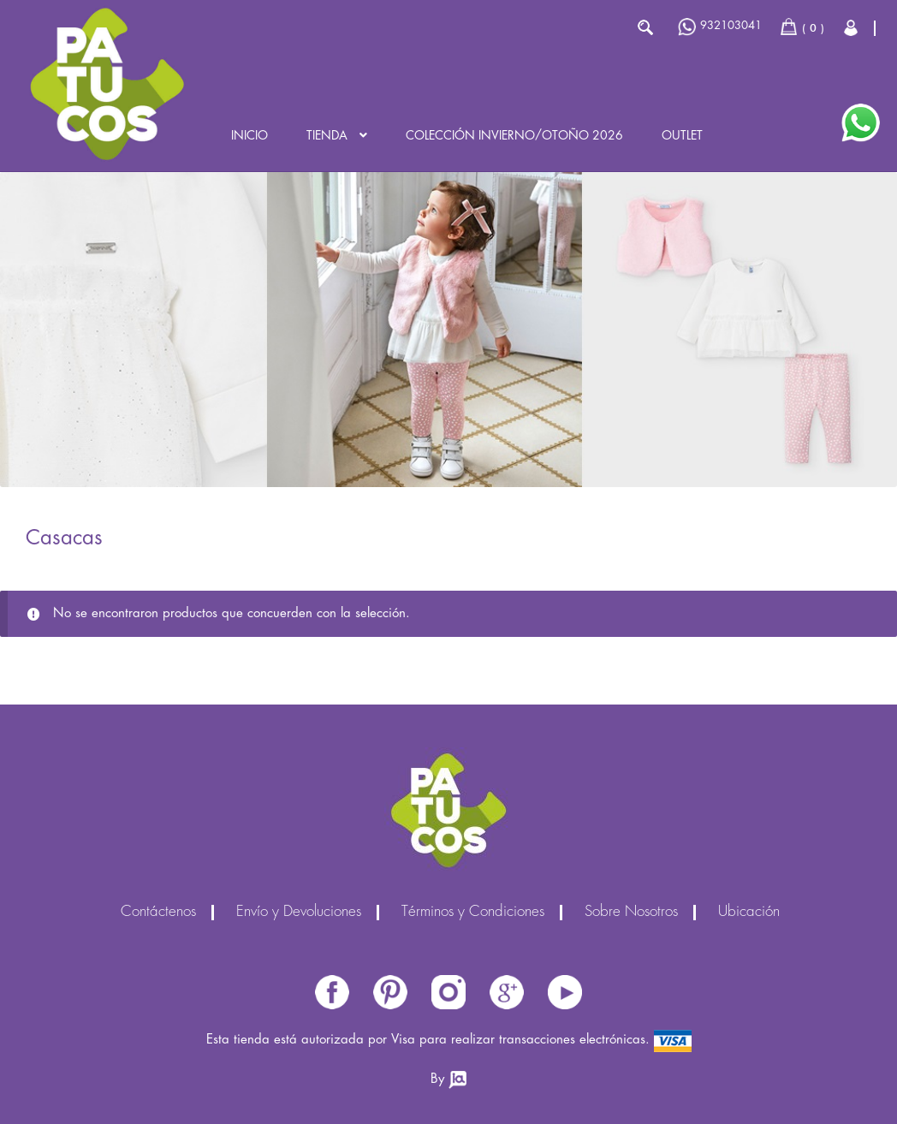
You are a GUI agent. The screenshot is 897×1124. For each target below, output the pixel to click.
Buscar (645, 27)
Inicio (249, 136)
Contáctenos (158, 912)
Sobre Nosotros (631, 912)
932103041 (720, 27)
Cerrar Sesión (852, 28)
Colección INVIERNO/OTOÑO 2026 (514, 136)
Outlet (682, 136)
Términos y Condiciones (472, 912)
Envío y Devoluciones (298, 912)
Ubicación (749, 912)
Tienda (327, 136)
